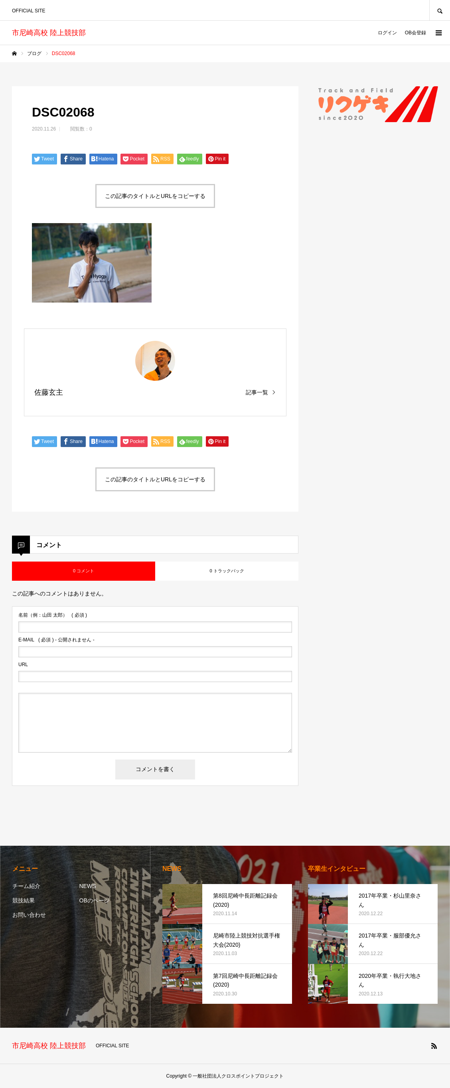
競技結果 (23, 900)
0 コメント (83, 570)
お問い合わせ (29, 915)
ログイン (387, 33)
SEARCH (439, 10)
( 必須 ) (52, 615)
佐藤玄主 (48, 392)
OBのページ (94, 900)
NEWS (87, 886)
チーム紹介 (26, 886)
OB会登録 (415, 33)
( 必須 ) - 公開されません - (56, 639)
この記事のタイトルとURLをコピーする (155, 196)
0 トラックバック (226, 570)
